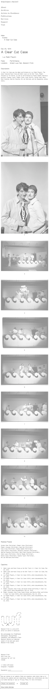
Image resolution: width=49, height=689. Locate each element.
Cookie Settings (9, 687)
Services (4, 19)
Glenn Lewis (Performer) (8, 554)
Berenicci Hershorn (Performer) (27, 550)
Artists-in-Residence (10, 13)
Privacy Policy (24, 679)
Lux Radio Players (9, 57)
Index (3, 35)
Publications (6, 16)
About (3, 7)
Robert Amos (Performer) (24, 545)
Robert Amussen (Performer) (9, 547)
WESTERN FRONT (10, 2)
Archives (5, 10)
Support (4, 22)
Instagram (4, 666)
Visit (3, 25)
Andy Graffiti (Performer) (9, 550)
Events (4, 38)
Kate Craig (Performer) (8, 549)
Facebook (11, 666)
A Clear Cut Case (10, 40)
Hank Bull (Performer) (25, 547)
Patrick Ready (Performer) (25, 554)
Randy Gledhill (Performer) (24, 549)
